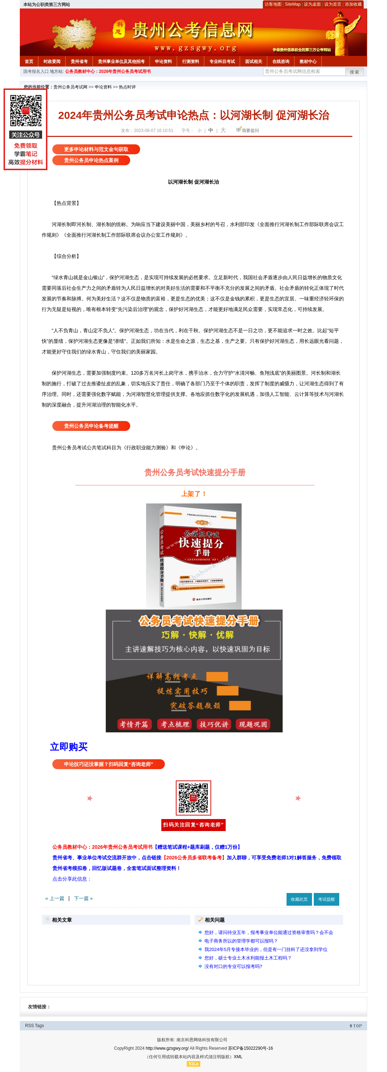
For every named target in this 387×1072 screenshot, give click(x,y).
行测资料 (190, 61)
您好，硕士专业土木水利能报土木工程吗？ (248, 958)
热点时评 (127, 87)
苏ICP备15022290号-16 (250, 1048)
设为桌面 (312, 4)
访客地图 (273, 4)
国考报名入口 (36, 71)
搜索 (355, 72)
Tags (39, 1025)
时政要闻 (52, 61)
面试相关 (253, 61)
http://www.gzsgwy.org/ (167, 1048)
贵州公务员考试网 (70, 87)
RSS (29, 1025)
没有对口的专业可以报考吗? (233, 966)
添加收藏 (353, 4)
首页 (29, 61)
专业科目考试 (222, 61)
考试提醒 (326, 899)
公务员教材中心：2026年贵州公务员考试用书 (108, 71)
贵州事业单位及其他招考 (121, 61)
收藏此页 (299, 899)
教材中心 (308, 61)
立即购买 (68, 747)
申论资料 (163, 61)
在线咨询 (280, 61)
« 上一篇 (54, 898)
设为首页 (332, 4)
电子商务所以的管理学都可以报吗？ (241, 941)
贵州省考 (79, 61)
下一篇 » (83, 898)
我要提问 (250, 130)
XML (238, 1056)
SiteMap (293, 4)
